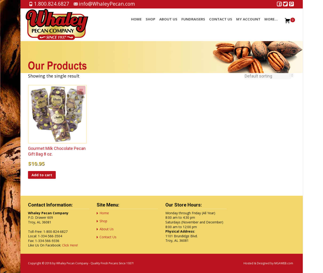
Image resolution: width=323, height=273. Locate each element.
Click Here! (70, 245)
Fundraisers (193, 23)
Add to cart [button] (42, 174)
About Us (168, 23)
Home (136, 23)
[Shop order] (267, 76)
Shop (150, 23)
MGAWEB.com (283, 263)
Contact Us (220, 23)
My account (248, 23)
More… (271, 23)
